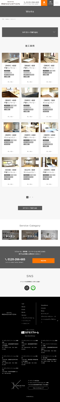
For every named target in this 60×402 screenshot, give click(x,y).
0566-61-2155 (8, 363)
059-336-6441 (8, 373)
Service (24, 315)
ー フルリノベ (25, 323)
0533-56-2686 (27, 363)
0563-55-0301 (47, 351)
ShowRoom (44, 305)
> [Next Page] (32, 197)
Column (43, 308)
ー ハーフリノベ (26, 320)
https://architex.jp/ (38, 388)
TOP (3, 19)
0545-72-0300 (47, 361)
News (42, 311)
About (23, 306)
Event (23, 309)
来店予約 (44, 2)
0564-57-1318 (8, 347)
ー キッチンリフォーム (28, 318)
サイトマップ (44, 313)
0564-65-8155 (27, 347)
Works (7, 19)
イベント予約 (50, 2)
